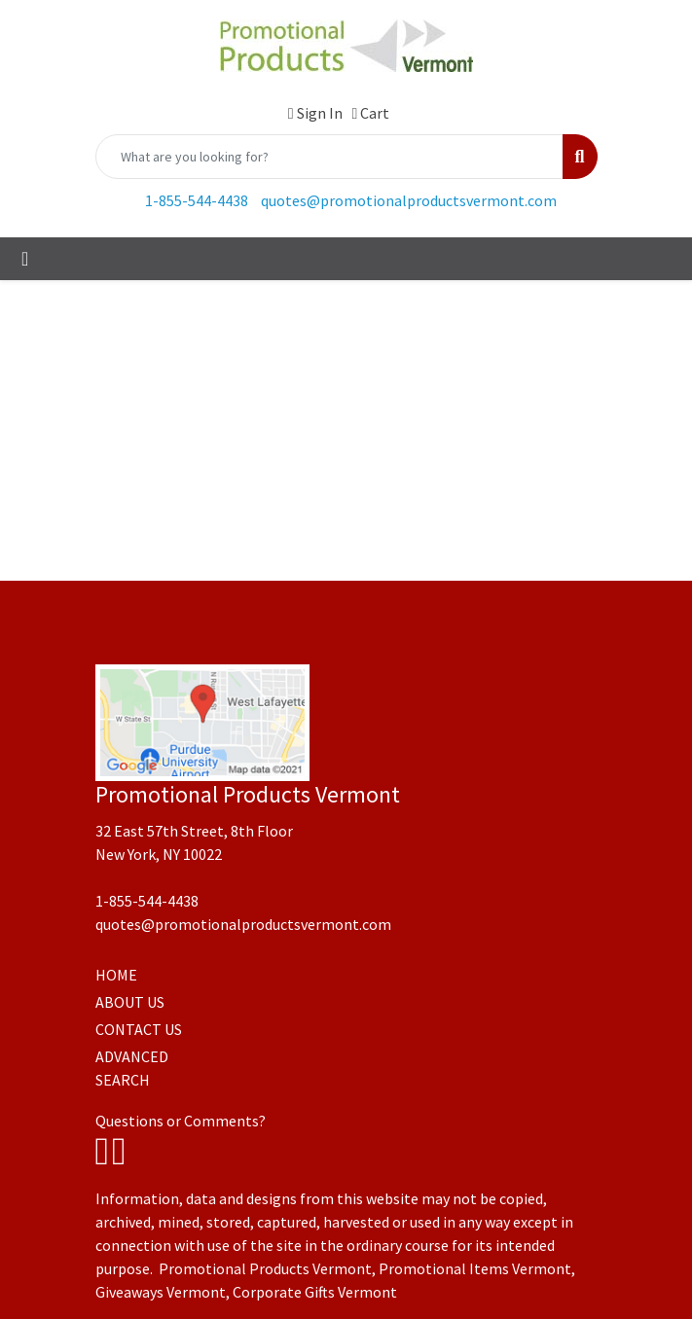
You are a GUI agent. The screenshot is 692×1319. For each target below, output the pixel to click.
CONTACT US (138, 1029)
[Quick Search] (330, 156)
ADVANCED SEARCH (131, 1068)
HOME (116, 974)
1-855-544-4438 (196, 200)
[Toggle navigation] (25, 258)
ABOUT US (129, 1002)
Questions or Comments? (180, 1120)
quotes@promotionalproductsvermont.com (409, 200)
